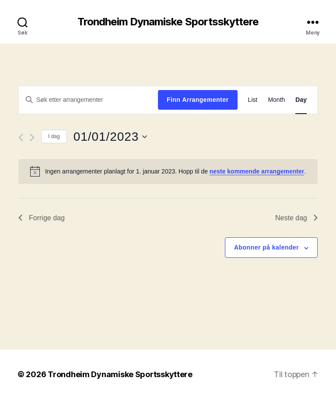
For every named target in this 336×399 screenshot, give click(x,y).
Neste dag (296, 218)
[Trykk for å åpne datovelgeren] (110, 137)
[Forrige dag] (20, 137)
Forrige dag (41, 218)
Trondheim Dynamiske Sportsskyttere (167, 22)
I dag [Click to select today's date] (54, 136)
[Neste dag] (32, 137)
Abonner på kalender (266, 247)
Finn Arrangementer (198, 99)
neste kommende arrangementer (257, 171)
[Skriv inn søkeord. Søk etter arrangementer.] (88, 99)
